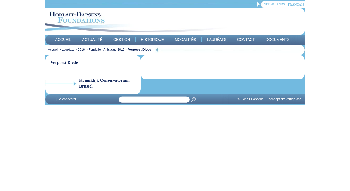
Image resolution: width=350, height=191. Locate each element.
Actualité (92, 39)
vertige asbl (294, 99)
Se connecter (66, 99)
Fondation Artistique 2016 (106, 49)
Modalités (185, 39)
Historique (152, 39)
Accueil (63, 39)
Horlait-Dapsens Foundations (140, 22)
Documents (277, 39)
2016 (81, 49)
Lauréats (216, 39)
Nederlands (274, 4)
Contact (246, 39)
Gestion (121, 39)
